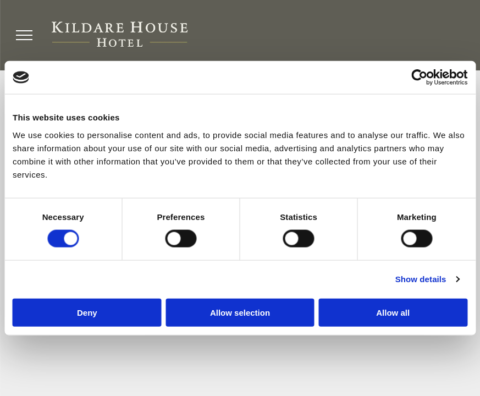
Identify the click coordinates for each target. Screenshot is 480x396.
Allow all (393, 312)
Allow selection (240, 312)
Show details (420, 279)
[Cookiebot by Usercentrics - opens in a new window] (419, 77)
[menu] (24, 35)
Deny (87, 312)
